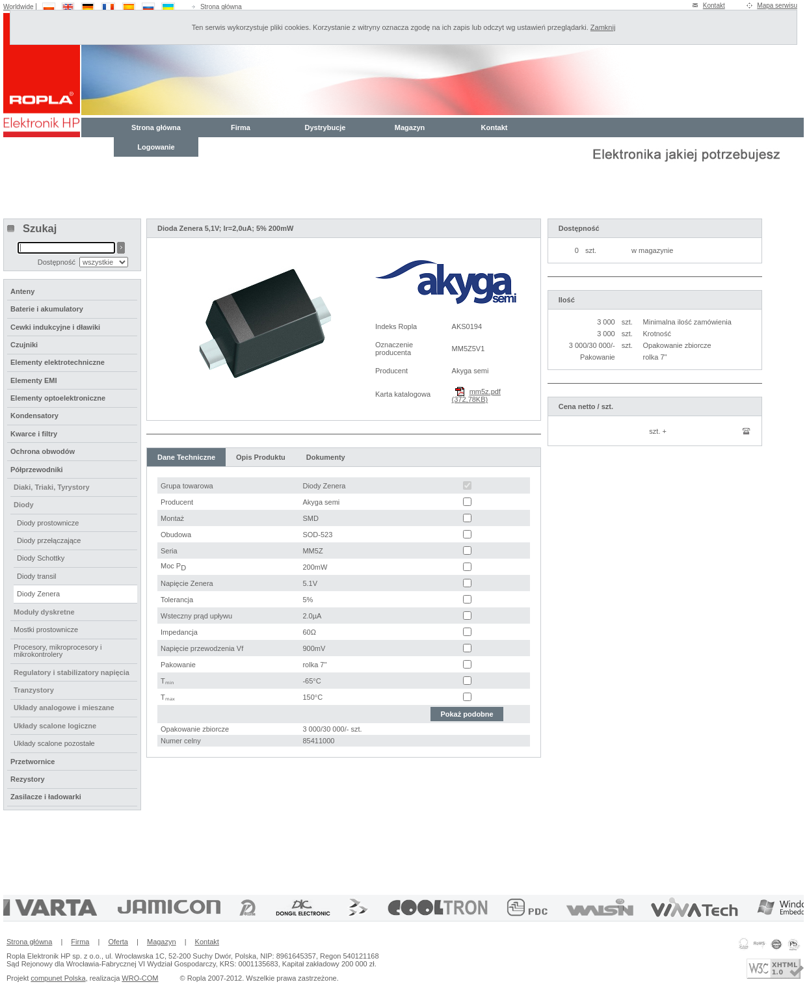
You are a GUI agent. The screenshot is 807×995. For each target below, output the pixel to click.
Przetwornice (32, 761)
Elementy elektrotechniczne (57, 362)
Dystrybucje (325, 127)
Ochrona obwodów (42, 451)
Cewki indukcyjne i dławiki (55, 327)
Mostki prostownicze (46, 629)
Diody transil (37, 576)
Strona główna (221, 6)
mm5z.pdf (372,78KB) (476, 395)
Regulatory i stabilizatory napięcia (71, 672)
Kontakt (714, 5)
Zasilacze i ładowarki (45, 797)
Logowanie (155, 147)
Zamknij (603, 27)
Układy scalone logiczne (55, 726)
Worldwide (18, 6)
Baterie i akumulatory (46, 309)
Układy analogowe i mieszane (64, 707)
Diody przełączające (49, 540)
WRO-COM (140, 978)
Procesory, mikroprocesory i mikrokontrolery (58, 650)
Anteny (22, 291)
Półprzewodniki (36, 469)
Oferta (118, 942)
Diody (24, 505)
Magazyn (410, 127)
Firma (240, 127)
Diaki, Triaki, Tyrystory (52, 487)
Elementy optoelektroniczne (57, 398)
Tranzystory (34, 690)
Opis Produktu (260, 457)
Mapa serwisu (777, 5)
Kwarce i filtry (33, 434)
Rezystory (27, 779)
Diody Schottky (40, 558)
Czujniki (24, 345)
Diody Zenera (38, 594)
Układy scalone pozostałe (54, 743)
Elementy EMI (33, 380)
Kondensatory (34, 415)
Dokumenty (325, 457)
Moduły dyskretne (44, 612)
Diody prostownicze (48, 523)
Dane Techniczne (186, 457)
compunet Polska (58, 978)
